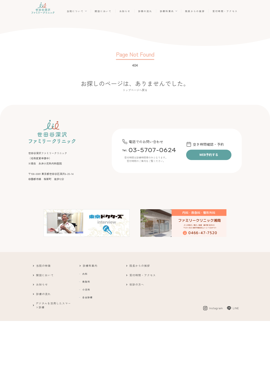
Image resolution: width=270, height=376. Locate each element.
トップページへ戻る (135, 90)
